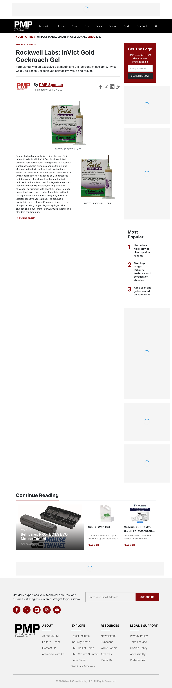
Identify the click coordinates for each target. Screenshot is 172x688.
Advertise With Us (53, 654)
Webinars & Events (83, 666)
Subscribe (107, 642)
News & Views (44, 30)
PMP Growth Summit (84, 654)
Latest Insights (80, 636)
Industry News (80, 642)
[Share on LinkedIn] (112, 87)
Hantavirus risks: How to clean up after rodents (142, 250)
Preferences (137, 660)
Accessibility (137, 654)
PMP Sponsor (51, 84)
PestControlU (141, 30)
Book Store (78, 660)
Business (75, 30)
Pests (98, 26)
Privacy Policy (138, 636)
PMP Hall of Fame (82, 648)
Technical (62, 30)
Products (127, 30)
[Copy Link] (118, 87)
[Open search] (156, 26)
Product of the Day (26, 44)
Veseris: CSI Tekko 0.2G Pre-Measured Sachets (137, 531)
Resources (113, 30)
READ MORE (94, 545)
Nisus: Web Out (99, 527)
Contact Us (49, 648)
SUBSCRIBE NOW (140, 76)
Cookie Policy (138, 648)
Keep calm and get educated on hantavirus (143, 291)
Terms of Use (138, 642)
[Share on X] (106, 87)
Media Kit (106, 660)
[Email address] (140, 69)
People (87, 30)
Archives (106, 654)
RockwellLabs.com (25, 217)
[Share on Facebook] (100, 87)
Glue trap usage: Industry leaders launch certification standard (143, 272)
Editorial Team (51, 642)
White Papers (109, 648)
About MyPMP (51, 636)
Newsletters (108, 636)
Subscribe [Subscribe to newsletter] (147, 597)
